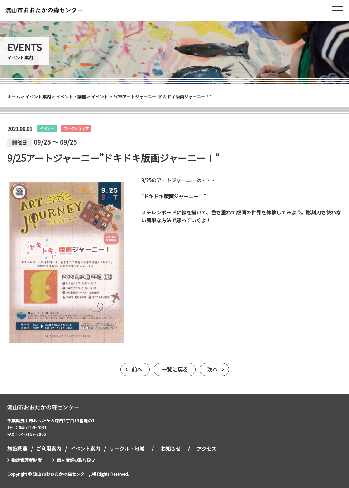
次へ (212, 369)
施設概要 (17, 448)
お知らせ (171, 448)
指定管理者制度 (26, 460)
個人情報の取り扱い (76, 460)
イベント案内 (85, 448)
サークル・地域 (126, 448)
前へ (137, 369)
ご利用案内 (48, 448)
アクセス (206, 448)
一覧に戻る (174, 369)
